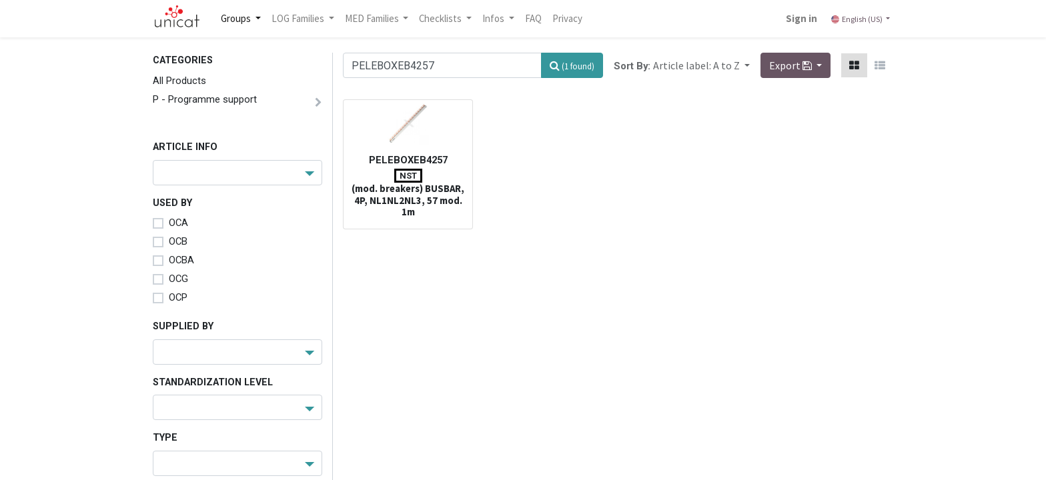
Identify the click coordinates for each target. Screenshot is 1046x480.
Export (791, 65)
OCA (178, 223)
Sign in (801, 18)
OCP (178, 297)
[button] (701, 65)
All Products (179, 81)
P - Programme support (205, 99)
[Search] (572, 65)
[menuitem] (533, 18)
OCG (178, 279)
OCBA (181, 260)
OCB (178, 241)
